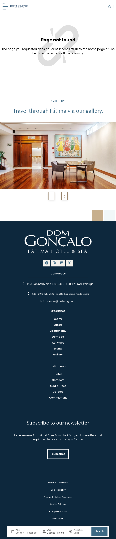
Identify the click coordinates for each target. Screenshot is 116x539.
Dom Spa (58, 337)
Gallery (58, 354)
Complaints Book (58, 511)
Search (99, 531)
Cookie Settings (58, 504)
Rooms (58, 319)
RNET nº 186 (58, 518)
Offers (58, 325)
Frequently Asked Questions (58, 497)
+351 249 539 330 (43, 294)
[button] (51, 196)
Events (58, 348)
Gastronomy (58, 331)
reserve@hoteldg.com (61, 301)
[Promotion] (81, 532)
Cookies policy (58, 489)
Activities (58, 343)
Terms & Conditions (58, 482)
